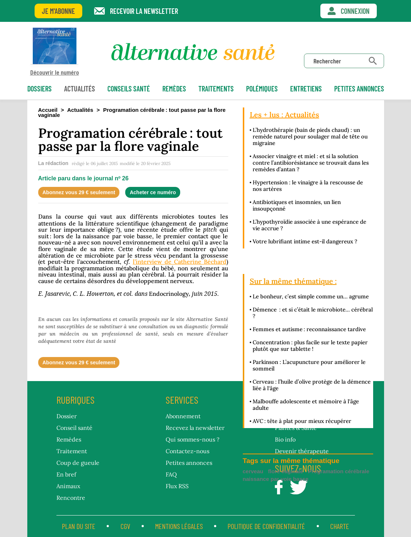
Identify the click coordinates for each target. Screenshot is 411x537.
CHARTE (339, 526)
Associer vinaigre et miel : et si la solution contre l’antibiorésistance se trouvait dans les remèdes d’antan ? (311, 163)
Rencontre (70, 498)
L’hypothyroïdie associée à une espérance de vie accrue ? (309, 225)
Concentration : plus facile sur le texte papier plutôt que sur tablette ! (310, 345)
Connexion (355, 11)
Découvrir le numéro (54, 51)
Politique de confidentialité (266, 526)
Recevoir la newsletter (144, 11)
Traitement (71, 451)
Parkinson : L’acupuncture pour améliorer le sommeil (309, 365)
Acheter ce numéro (153, 192)
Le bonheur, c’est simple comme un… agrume (311, 296)
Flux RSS (177, 486)
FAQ (171, 474)
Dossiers (39, 88)
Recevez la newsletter (195, 428)
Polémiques (262, 88)
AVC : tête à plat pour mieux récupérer (302, 421)
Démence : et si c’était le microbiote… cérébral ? (313, 313)
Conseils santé (128, 88)
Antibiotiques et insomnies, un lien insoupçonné (297, 205)
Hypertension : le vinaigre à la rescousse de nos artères (308, 185)
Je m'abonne (58, 11)
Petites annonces (189, 463)
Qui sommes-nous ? (193, 439)
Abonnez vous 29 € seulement (79, 192)
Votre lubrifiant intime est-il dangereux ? (305, 241)
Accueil (48, 110)
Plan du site (78, 526)
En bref (66, 474)
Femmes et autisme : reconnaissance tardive (309, 329)
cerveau (253, 471)
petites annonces (359, 88)
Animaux (68, 486)
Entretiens (306, 88)
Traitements (216, 88)
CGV (125, 526)
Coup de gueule (77, 463)
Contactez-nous (187, 451)
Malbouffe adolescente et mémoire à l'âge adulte (306, 404)
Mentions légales (179, 526)
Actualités (79, 88)
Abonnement (183, 416)
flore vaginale (285, 471)
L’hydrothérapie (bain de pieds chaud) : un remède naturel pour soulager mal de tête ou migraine (310, 136)
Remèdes (174, 88)
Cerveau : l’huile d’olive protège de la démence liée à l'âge (312, 385)
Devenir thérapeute (302, 451)
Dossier (66, 416)
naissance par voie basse (276, 479)
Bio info (285, 439)
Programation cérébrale (338, 471)
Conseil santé (74, 428)
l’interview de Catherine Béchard (179, 261)
